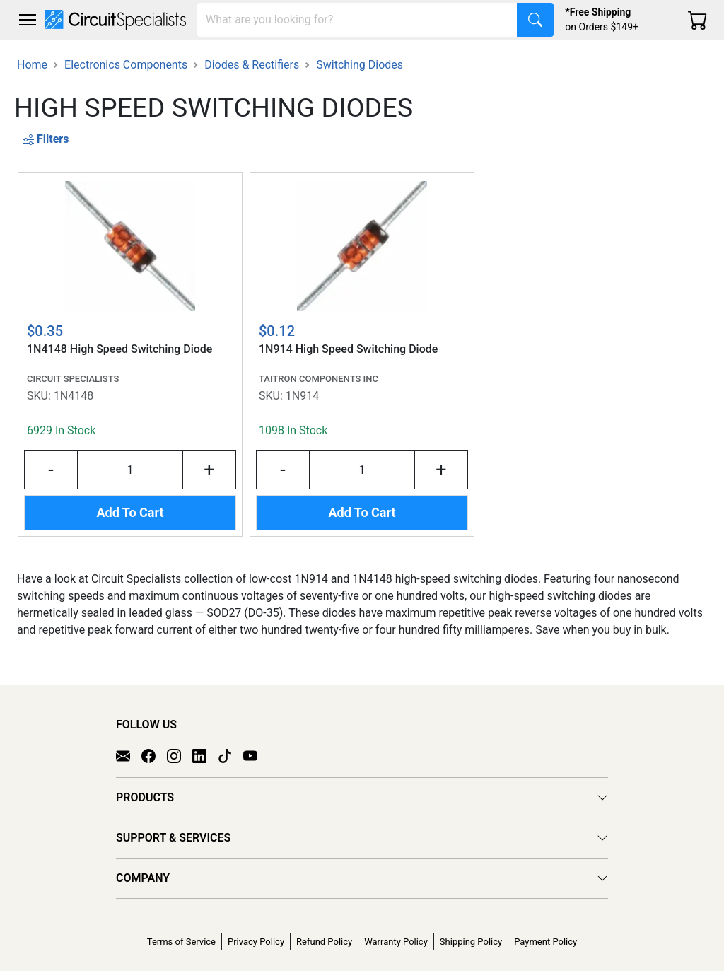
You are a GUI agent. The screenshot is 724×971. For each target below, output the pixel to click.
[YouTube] (256, 755)
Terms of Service (181, 941)
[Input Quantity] (130, 469)
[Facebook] (154, 755)
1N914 (302, 395)
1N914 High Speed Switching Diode (348, 349)
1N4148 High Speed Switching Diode (119, 349)
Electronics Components (125, 64)
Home (32, 64)
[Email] (128, 755)
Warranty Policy (396, 941)
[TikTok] (230, 755)
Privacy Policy (256, 941)
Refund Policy (324, 941)
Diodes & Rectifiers (251, 64)
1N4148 (73, 395)
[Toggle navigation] (28, 20)
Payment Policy (545, 941)
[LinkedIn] (205, 755)
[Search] (357, 20)
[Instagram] (179, 755)
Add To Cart (129, 512)
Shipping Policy (471, 941)
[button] (28, 20)
